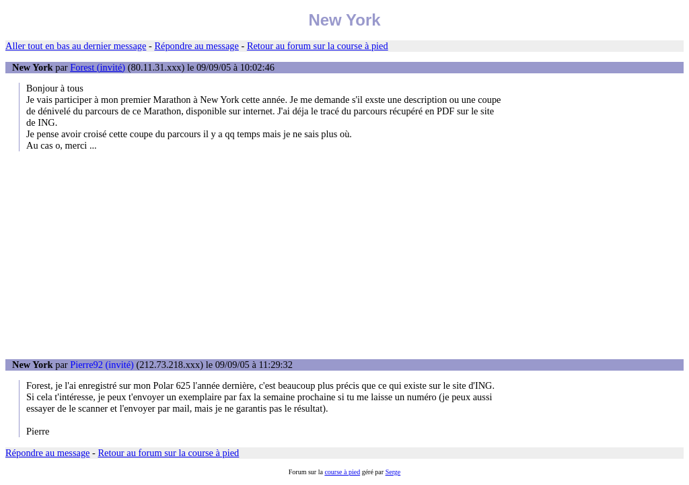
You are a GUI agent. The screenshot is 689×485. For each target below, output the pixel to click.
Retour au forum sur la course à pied (317, 45)
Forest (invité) (97, 67)
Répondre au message (196, 45)
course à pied (342, 472)
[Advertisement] (344, 255)
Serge (393, 472)
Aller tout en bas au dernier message (75, 45)
